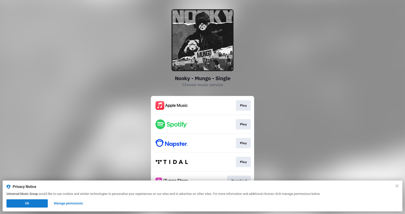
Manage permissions (68, 203)
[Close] (397, 186)
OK (27, 203)
